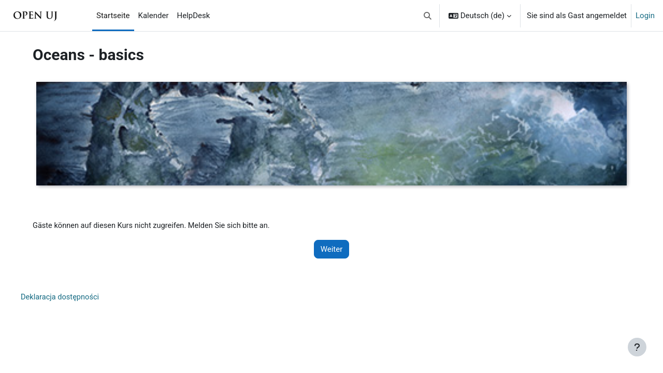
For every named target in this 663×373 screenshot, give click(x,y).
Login (645, 15)
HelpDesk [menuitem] (193, 15)
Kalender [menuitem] (153, 15)
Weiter (332, 249)
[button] (427, 15)
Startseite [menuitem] (113, 15)
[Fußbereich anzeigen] (637, 347)
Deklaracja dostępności (65, 298)
